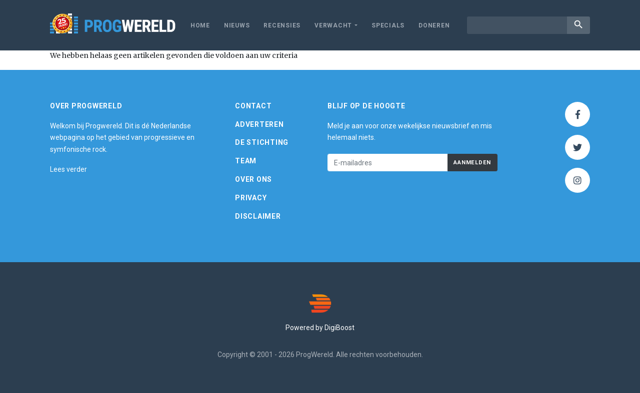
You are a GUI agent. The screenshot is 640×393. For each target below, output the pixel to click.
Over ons (253, 179)
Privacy (250, 198)
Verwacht (333, 25)
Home (200, 25)
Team (245, 161)
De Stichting (261, 142)
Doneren (434, 25)
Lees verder (68, 169)
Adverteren (259, 124)
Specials (388, 25)
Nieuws (237, 25)
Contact (253, 106)
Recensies (282, 25)
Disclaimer (258, 216)
